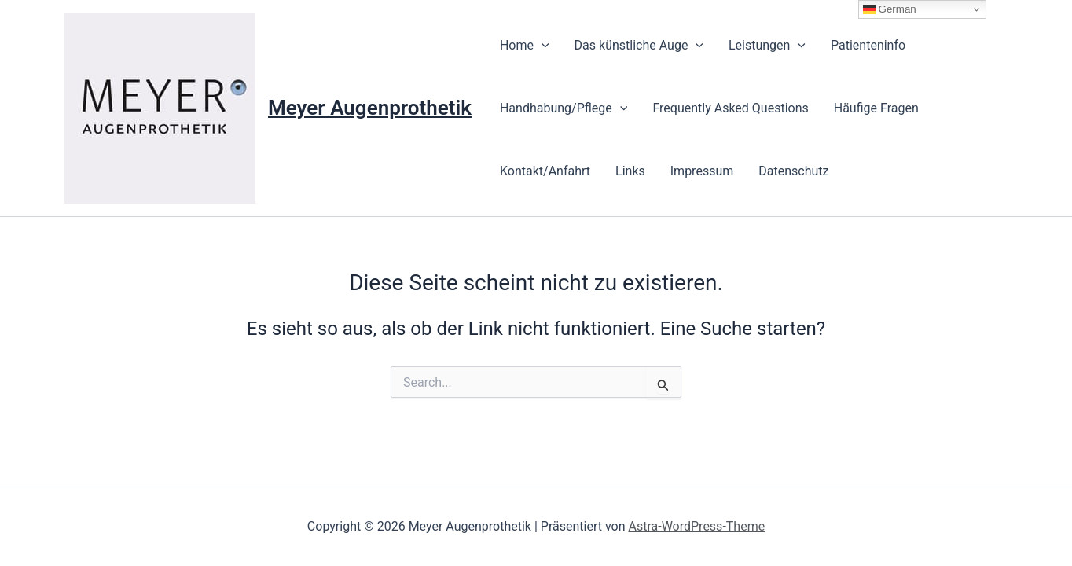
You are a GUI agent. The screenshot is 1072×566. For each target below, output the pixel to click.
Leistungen (767, 45)
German (889, 9)
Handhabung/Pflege (563, 108)
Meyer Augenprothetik (370, 107)
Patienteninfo (868, 45)
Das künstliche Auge (639, 45)
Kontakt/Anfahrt (545, 171)
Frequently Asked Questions (730, 108)
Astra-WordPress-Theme (696, 526)
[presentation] (541, 45)
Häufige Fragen (876, 108)
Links (630, 171)
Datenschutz (793, 171)
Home (524, 45)
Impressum (702, 171)
